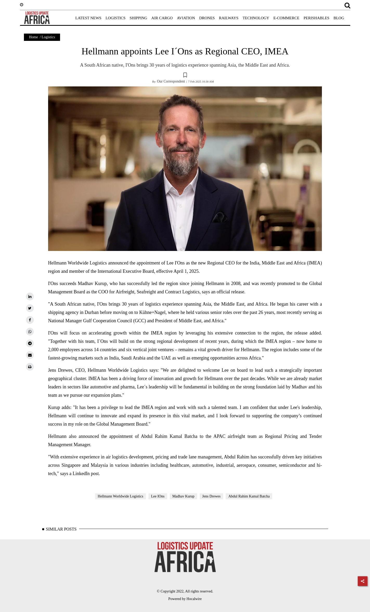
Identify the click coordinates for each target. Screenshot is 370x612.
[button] (185, 76)
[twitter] (30, 308)
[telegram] (30, 343)
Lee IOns (158, 496)
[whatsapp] (30, 332)
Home (33, 37)
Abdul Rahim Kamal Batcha (249, 496)
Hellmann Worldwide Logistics (120, 496)
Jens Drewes (211, 496)
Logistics (48, 37)
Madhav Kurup (183, 496)
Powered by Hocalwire (185, 599)
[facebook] (30, 320)
